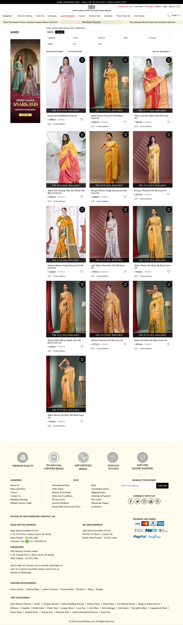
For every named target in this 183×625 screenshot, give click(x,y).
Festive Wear (57, 28)
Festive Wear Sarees (54, 51)
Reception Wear (139, 608)
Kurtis (37, 604)
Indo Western (140, 16)
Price (108, 44)
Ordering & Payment (100, 496)
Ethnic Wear (108, 604)
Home (48, 28)
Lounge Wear (67, 608)
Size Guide (96, 499)
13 (75, 51)
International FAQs (60, 485)
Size (83, 44)
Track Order (138, 6)
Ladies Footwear (50, 589)
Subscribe (162, 486)
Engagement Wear (158, 608)
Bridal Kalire (38, 608)
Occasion (159, 38)
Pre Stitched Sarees (126, 604)
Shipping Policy (98, 492)
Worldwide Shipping (91, 22)
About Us (14, 485)
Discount (108, 38)
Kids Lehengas (108, 608)
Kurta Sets (105, 612)
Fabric (134, 38)
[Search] (168, 15)
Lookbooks (96, 506)
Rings (90, 589)
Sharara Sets (95, 16)
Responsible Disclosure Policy (66, 506)
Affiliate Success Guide (21, 503)
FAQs (93, 485)
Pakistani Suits (62, 612)
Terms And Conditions (62, 496)
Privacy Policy (58, 499)
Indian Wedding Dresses (72, 604)
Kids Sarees (123, 608)
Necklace (80, 589)
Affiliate (158, 6)
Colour (83, 38)
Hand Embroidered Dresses (85, 612)
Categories (58, 38)
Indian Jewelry (17, 589)
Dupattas (25, 608)
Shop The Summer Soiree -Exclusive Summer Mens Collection (30, 22)
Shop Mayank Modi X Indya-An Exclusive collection (152, 22)
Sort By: (161, 51)
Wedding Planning (18, 499)
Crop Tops (81, 608)
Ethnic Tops (52, 608)
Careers (14, 492)
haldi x (50, 32)
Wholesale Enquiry (100, 503)
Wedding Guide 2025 (125, 6)
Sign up (171, 6)
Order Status (58, 489)
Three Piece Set (123, 16)
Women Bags (33, 589)
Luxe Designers (67, 16)
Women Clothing (25, 16)
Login (165, 6)
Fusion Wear (16, 612)
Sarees (82, 16)
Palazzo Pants (93, 604)
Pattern (58, 44)
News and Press (17, 489)
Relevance (164, 51)
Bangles (99, 589)
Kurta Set (40, 16)
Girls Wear (94, 608)
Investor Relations (60, 503)
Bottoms (14, 608)
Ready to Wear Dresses (149, 604)
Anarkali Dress (32, 612)
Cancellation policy (100, 489)
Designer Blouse (50, 604)
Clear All (60, 32)
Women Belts (67, 589)
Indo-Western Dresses (20, 604)
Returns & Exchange (61, 492)
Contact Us (15, 496)
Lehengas (52, 16)
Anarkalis (108, 16)
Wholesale (149, 6)
